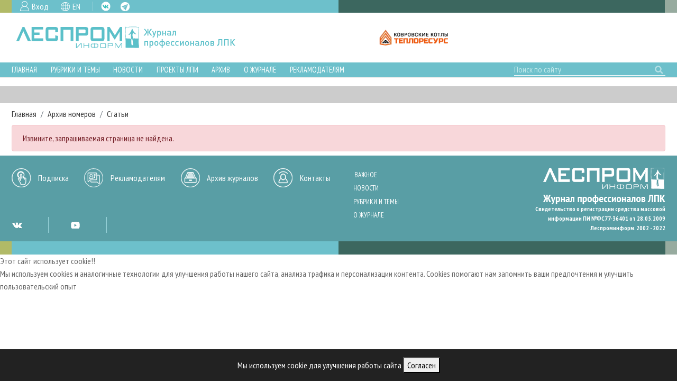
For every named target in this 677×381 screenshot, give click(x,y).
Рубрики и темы (75, 70)
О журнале (260, 70)
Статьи (118, 113)
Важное (365, 174)
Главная (24, 70)
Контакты (315, 178)
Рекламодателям (317, 70)
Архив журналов (232, 178)
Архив (221, 70)
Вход (40, 6)
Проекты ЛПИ (177, 70)
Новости (128, 70)
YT (75, 225)
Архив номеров (72, 113)
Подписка (53, 178)
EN (76, 6)
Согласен (421, 365)
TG (125, 6)
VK (106, 6)
